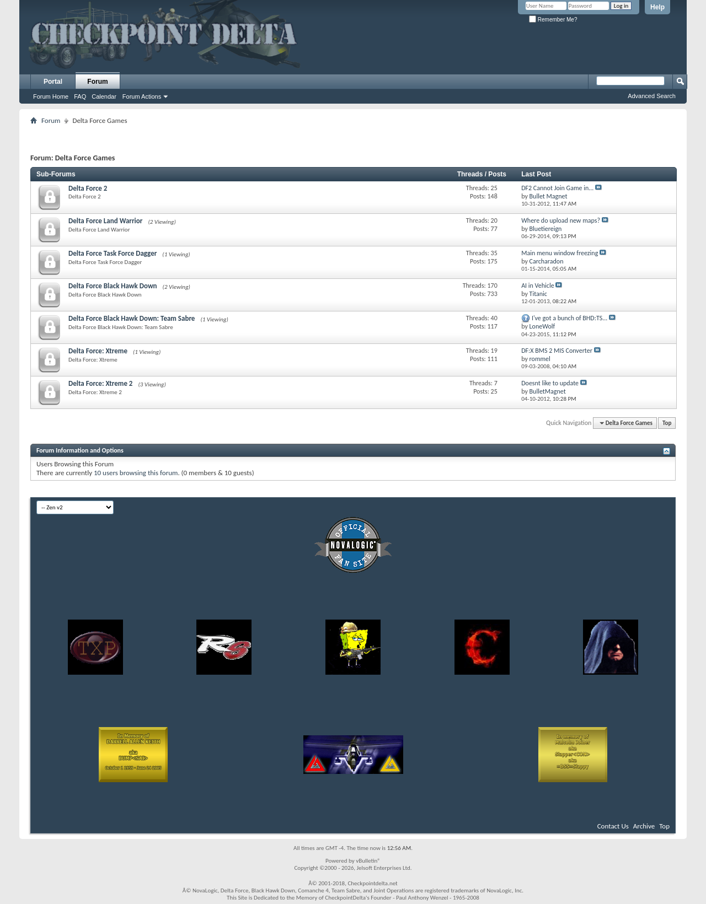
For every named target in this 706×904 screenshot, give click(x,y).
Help (657, 7)
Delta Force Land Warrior (105, 221)
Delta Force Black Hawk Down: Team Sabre (131, 318)
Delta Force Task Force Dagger (112, 253)
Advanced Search (652, 96)
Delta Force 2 (87, 188)
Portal (53, 81)
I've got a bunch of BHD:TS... (569, 318)
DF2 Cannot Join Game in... (557, 188)
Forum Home (50, 96)
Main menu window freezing (559, 253)
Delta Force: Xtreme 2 (100, 383)
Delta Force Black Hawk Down (112, 286)
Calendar (104, 96)
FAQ (80, 96)
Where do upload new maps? (560, 220)
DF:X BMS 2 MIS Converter (556, 350)
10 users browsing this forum (136, 473)
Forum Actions (141, 96)
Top (666, 423)
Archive (644, 826)
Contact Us (613, 826)
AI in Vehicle (537, 285)
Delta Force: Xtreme (97, 351)
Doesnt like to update (550, 383)
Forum (97, 81)
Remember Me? (553, 20)
